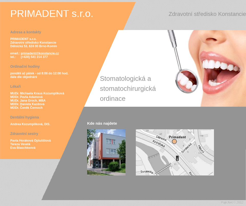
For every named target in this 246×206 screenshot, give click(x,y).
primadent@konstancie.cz (40, 53)
